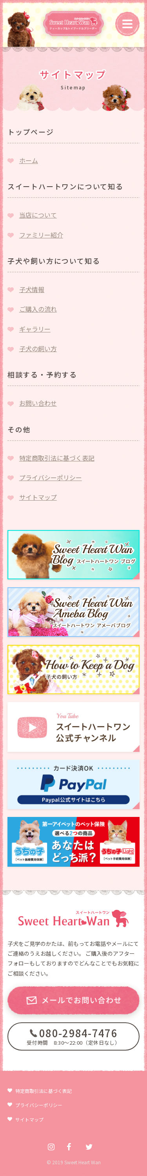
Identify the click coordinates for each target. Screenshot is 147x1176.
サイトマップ (38, 497)
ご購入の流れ (38, 309)
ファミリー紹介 (41, 235)
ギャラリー (35, 329)
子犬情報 (31, 289)
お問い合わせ (38, 403)
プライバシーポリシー (50, 477)
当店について (38, 215)
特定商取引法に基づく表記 (56, 458)
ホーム (28, 160)
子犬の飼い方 (38, 348)
